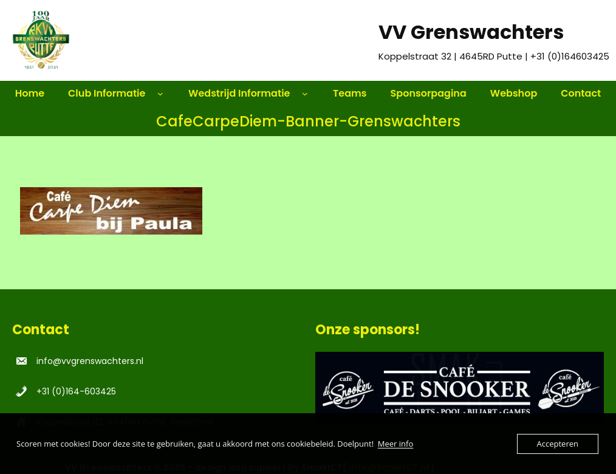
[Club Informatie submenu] (165, 94)
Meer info (395, 443)
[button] (459, 388)
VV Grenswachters (471, 32)
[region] (459, 388)
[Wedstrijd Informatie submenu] (310, 94)
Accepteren (557, 443)
